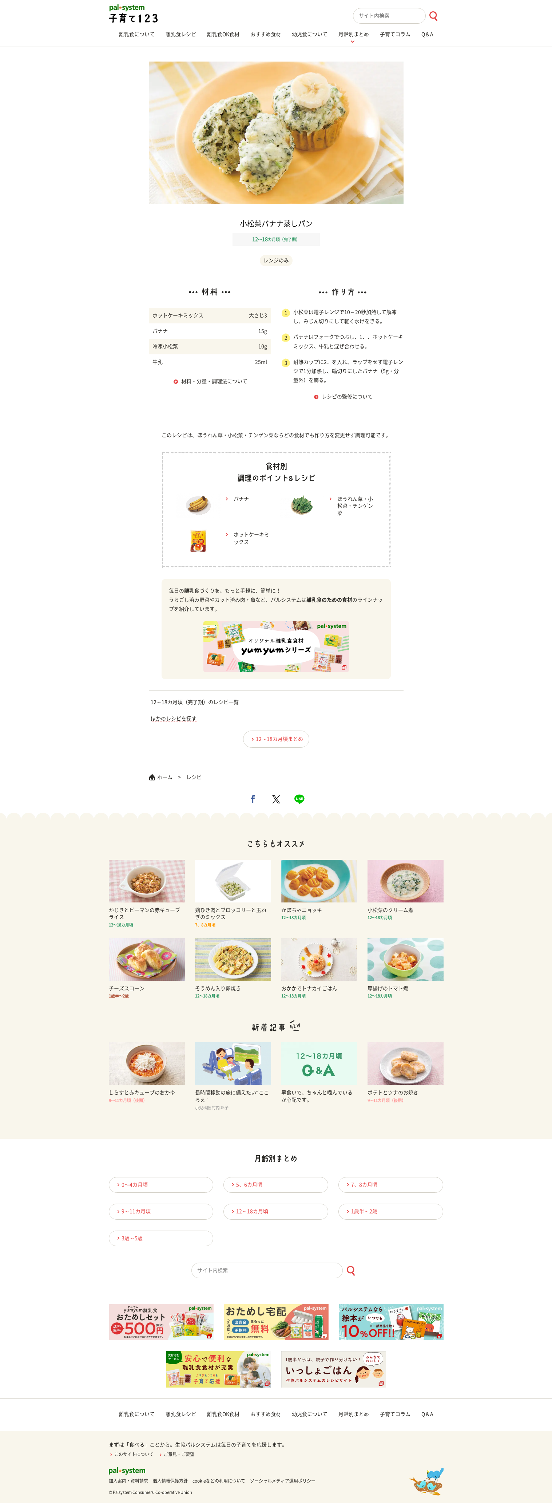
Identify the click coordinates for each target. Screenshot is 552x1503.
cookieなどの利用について (218, 1481)
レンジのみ (276, 260)
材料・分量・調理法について (214, 381)
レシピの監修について (347, 396)
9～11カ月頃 (133, 1211)
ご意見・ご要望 (176, 1454)
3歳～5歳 (129, 1238)
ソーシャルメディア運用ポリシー (282, 1481)
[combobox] (398, 16)
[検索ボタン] (433, 16)
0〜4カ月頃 (131, 1184)
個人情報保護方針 (170, 1481)
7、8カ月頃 (361, 1184)
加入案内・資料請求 (128, 1481)
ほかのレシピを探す (173, 718)
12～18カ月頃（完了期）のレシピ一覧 (195, 702)
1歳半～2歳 (361, 1211)
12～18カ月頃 (249, 1211)
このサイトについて (131, 1454)
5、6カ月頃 (246, 1184)
